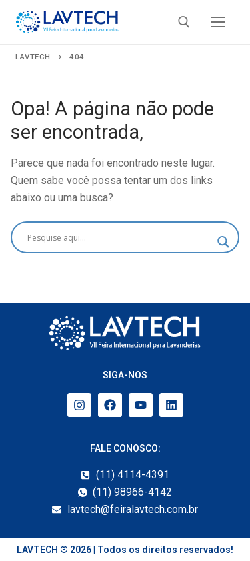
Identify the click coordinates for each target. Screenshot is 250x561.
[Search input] (119, 237)
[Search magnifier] (223, 242)
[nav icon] (218, 22)
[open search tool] (184, 22)
